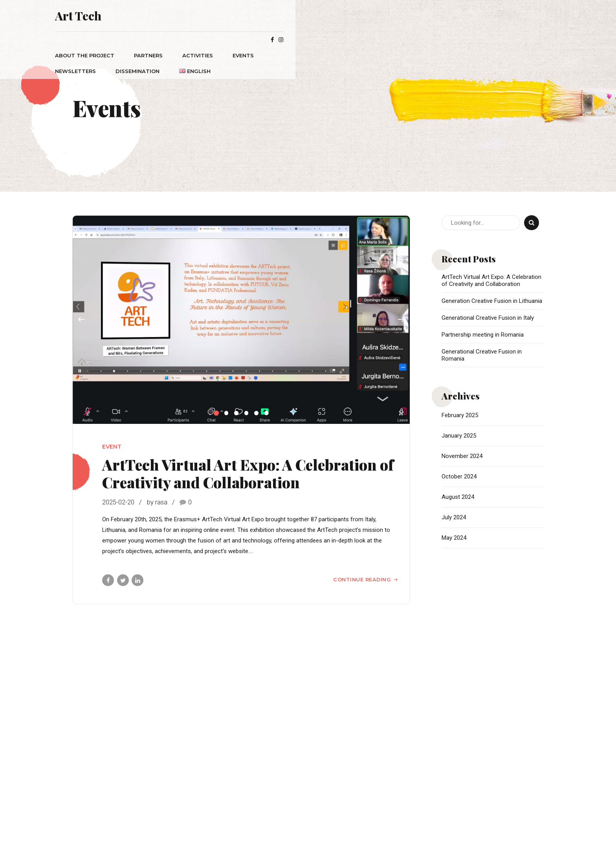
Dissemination (416, 40)
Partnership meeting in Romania (483, 334)
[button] (81, 320)
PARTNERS (208, 40)
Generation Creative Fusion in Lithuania (492, 300)
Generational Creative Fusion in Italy (488, 317)
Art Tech (139, 16)
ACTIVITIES (258, 40)
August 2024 (458, 496)
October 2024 (459, 476)
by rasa (157, 502)
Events (303, 40)
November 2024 (462, 456)
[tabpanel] (241, 320)
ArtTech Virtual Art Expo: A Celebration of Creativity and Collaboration (248, 473)
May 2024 (454, 537)
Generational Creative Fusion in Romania (482, 355)
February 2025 (460, 415)
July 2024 (454, 517)
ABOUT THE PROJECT (145, 40)
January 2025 (459, 435)
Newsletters (354, 40)
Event (111, 447)
